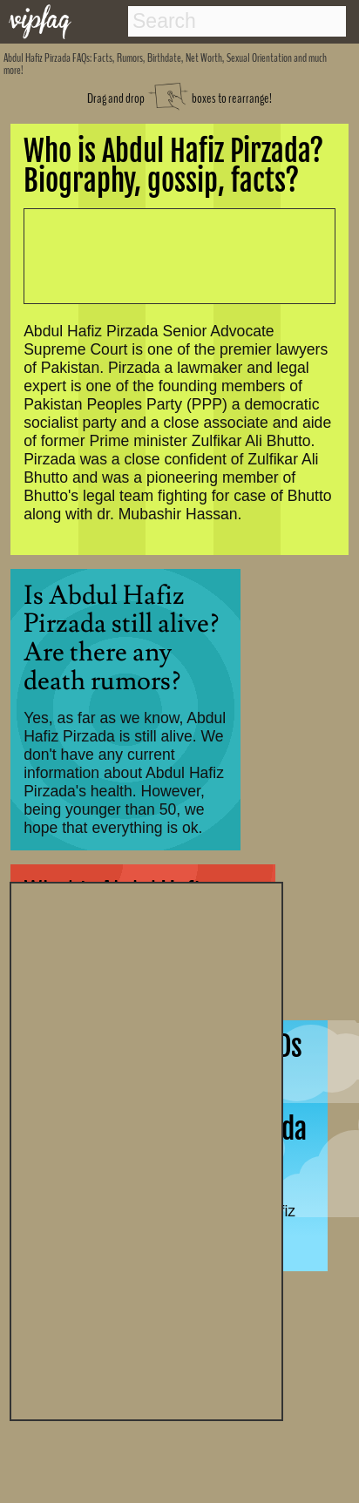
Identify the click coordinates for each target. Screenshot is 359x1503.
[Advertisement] (146, 1149)
